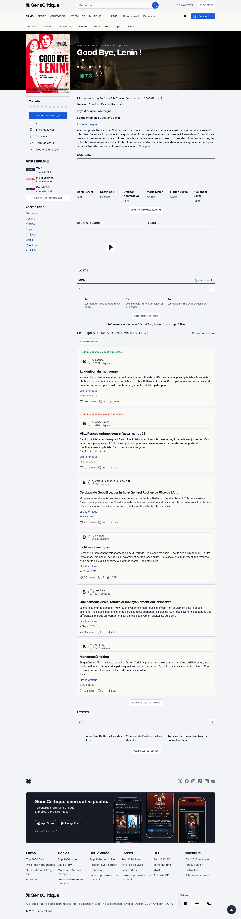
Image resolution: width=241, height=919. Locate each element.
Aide (97, 903)
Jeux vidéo (100, 852)
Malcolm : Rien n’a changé (69, 871)
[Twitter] (180, 781)
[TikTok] (200, 781)
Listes (83, 712)
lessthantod (101, 589)
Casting (84, 155)
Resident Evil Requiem (103, 864)
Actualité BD (161, 874)
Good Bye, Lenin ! (120, 45)
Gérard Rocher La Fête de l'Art (112, 480)
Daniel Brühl (85, 191)
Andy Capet (102, 421)
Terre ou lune (162, 864)
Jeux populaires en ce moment (104, 876)
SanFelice (100, 644)
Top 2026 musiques (197, 858)
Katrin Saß (107, 191)
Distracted (191, 869)
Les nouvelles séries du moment (72, 880)
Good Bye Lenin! (110, 117)
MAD (156, 869)
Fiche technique (87, 124)
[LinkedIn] (207, 781)
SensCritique (83, 45)
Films (94, 45)
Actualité (31, 878)
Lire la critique (88, 390)
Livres (127, 852)
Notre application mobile (55, 903)
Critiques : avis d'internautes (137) (113, 332)
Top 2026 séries (68, 858)
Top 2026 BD (161, 858)
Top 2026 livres (131, 858)
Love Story (65, 864)
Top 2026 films (35, 858)
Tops (81, 279)
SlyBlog (99, 535)
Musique (193, 852)
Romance (117, 104)
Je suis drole (130, 869)
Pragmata (96, 869)
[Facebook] (187, 781)
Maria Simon (155, 191)
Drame (105, 104)
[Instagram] (193, 781)
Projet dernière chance (40, 864)
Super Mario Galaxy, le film (40, 871)
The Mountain (194, 864)
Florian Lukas (179, 191)
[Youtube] (213, 781)
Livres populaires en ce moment (136, 876)
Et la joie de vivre (132, 864)
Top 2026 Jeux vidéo (103, 858)
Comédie (104, 45)
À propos (32, 903)
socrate (99, 359)
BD (156, 852)
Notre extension (83, 903)
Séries (63, 852)
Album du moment (197, 874)
